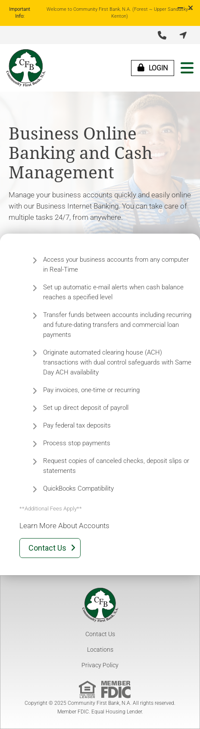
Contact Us (100, 634)
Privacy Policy (100, 665)
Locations (100, 649)
